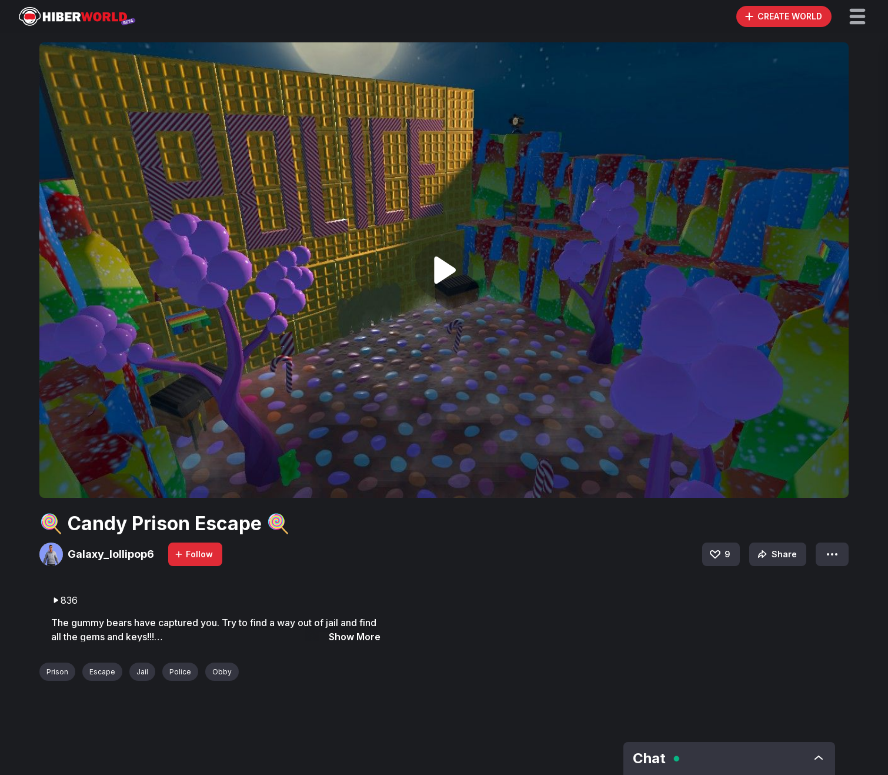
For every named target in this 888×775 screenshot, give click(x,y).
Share (776, 554)
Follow (193, 554)
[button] (857, 16)
